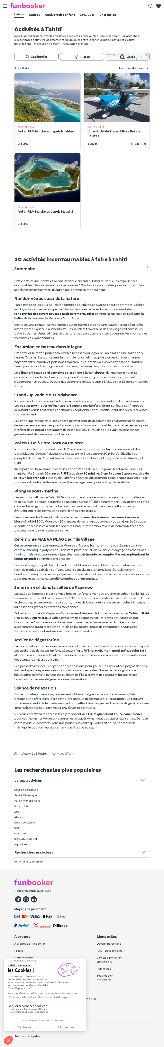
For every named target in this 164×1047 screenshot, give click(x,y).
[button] (158, 6)
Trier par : (134, 68)
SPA (16, 828)
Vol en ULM (21, 806)
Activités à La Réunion (28, 861)
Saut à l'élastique (25, 795)
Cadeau (34, 14)
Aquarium (20, 844)
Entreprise (108, 14)
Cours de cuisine (24, 822)
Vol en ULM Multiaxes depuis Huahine (46, 131)
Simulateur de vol (25, 838)
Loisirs (19, 14)
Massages (20, 833)
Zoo (17, 811)
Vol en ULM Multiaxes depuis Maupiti (45, 211)
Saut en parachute (26, 789)
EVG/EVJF (87, 14)
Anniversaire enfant (60, 14)
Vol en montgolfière (27, 800)
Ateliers (19, 817)
